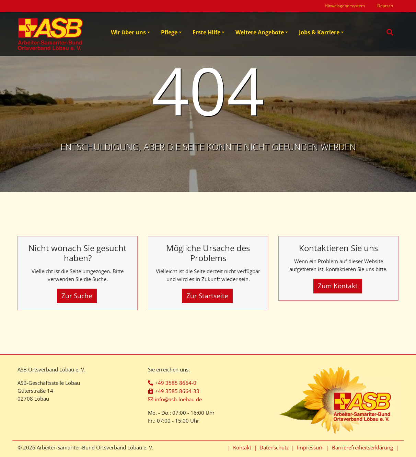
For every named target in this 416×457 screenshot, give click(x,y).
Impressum (310, 447)
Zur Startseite (207, 295)
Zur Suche (76, 295)
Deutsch (385, 6)
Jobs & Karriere (319, 32)
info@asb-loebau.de (178, 399)
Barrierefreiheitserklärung (362, 447)
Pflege (169, 32)
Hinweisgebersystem (345, 6)
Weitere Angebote (259, 32)
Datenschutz (274, 447)
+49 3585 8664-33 (177, 391)
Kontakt (242, 447)
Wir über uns (128, 32)
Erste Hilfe (206, 32)
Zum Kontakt (338, 285)
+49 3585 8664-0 (175, 382)
